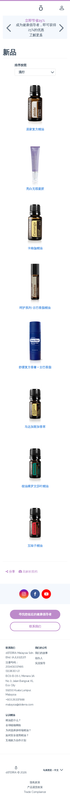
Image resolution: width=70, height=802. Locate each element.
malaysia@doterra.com (19, 704)
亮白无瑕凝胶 (35, 189)
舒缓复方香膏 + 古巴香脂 (35, 367)
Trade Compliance (35, 791)
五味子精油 (35, 545)
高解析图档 (28, 571)
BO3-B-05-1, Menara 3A (20, 675)
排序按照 (21, 65)
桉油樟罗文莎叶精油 (35, 486)
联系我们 (35, 626)
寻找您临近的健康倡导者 (35, 614)
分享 (10, 571)
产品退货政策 (35, 787)
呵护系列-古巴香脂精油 (35, 308)
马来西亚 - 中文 (51, 770)
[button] (35, 72)
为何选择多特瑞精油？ (18, 730)
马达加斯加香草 (35, 427)
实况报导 (40, 663)
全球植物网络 (13, 725)
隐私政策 (35, 782)
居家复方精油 (35, 129)
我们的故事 (41, 652)
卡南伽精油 (35, 248)
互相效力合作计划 (16, 740)
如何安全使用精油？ (17, 735)
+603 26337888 (15, 699)
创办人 (39, 658)
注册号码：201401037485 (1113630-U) (14, 666)
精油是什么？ (13, 720)
